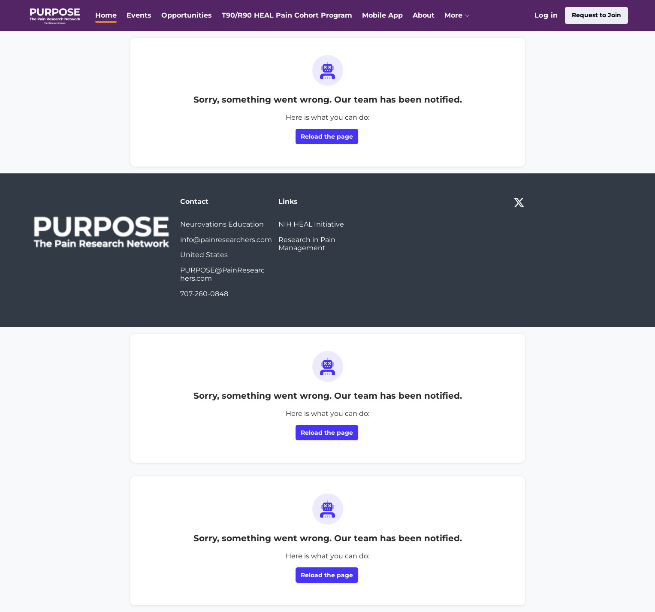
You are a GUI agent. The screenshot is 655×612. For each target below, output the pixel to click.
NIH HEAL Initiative (311, 224)
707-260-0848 (204, 294)
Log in (546, 15)
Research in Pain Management (306, 244)
